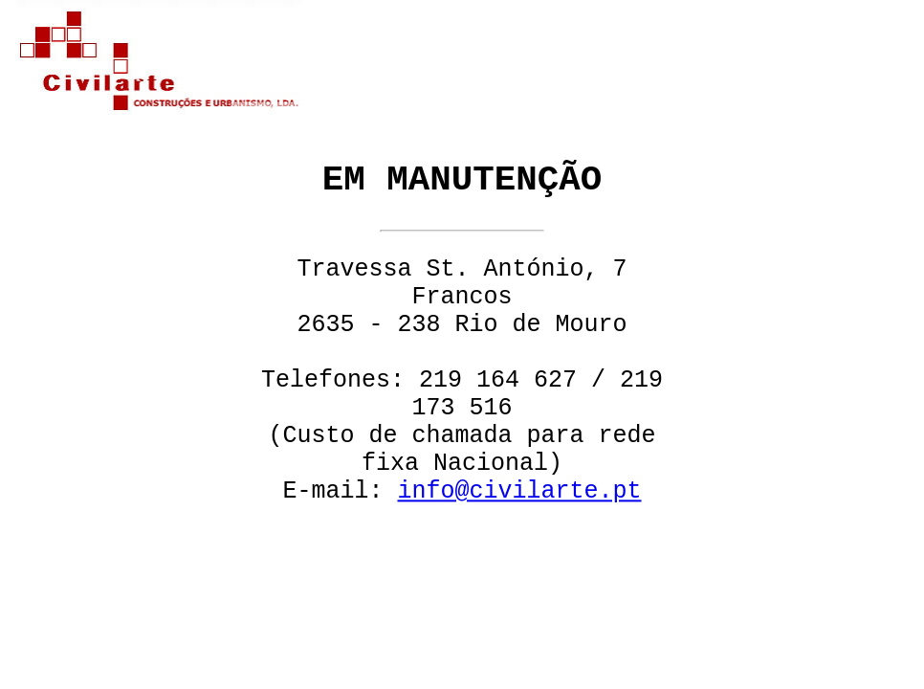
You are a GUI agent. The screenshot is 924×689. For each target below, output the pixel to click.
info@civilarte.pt (519, 492)
